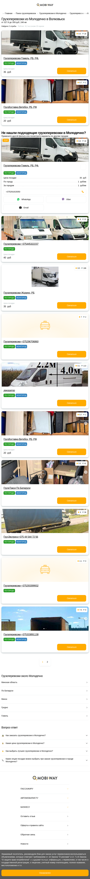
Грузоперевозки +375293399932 (21, 585)
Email (23, 207)
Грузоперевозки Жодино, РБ (19, 292)
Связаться (71, 71)
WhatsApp (24, 199)
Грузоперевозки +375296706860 (21, 341)
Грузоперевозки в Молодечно (52, 13)
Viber (66, 199)
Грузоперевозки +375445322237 (21, 244)
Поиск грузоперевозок (26, 13)
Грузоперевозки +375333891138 (21, 634)
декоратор (9, 390)
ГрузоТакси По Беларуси (17, 488)
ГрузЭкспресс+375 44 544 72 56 (21, 536)
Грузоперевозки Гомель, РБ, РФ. (21, 58)
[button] (43, 52)
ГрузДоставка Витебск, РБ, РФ (20, 107)
